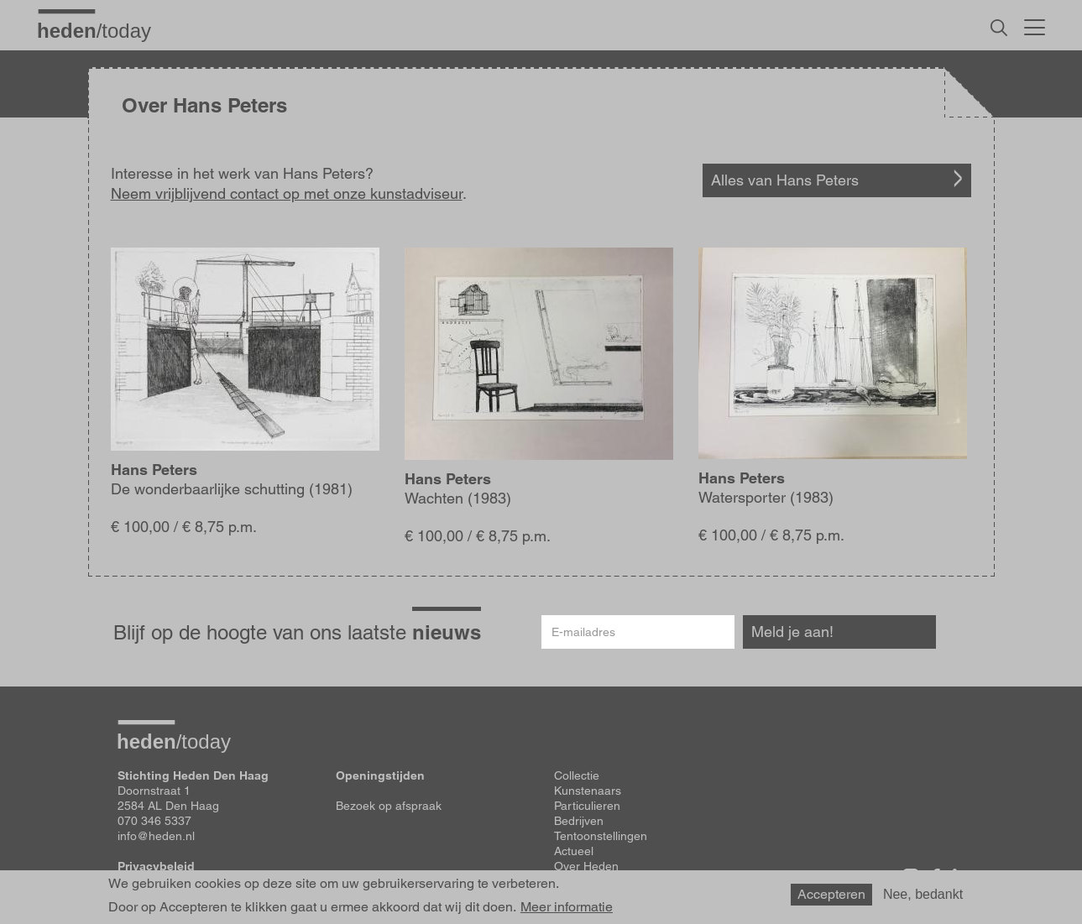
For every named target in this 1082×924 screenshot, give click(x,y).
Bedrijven (579, 820)
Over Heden (586, 866)
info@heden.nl (156, 836)
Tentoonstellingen (600, 836)
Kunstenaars (587, 790)
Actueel (573, 851)
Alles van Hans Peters (785, 180)
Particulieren (587, 805)
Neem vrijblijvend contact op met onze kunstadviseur (287, 193)
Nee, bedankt (923, 894)
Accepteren (831, 894)
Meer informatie (566, 907)
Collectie (576, 775)
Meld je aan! (792, 631)
